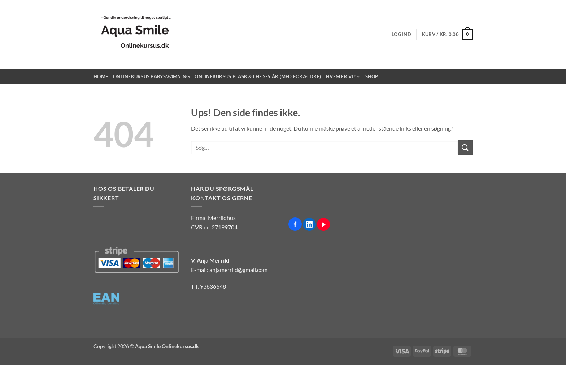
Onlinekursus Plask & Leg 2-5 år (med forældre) (258, 76)
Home (100, 76)
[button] (401, 34)
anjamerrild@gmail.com (238, 269)
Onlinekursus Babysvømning (151, 76)
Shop (371, 76)
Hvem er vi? (343, 76)
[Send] (465, 147)
